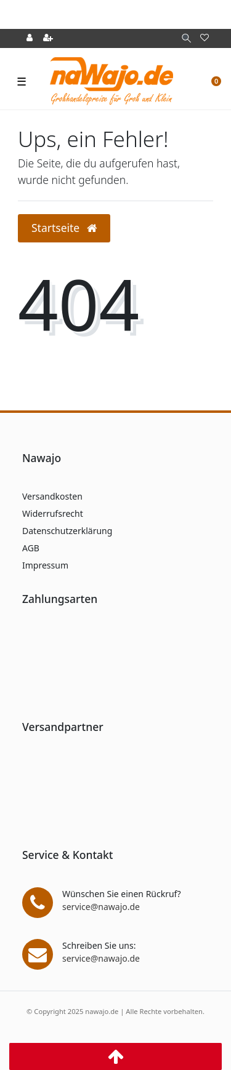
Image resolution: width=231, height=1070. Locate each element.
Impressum (45, 565)
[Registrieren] (48, 38)
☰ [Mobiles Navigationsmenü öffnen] (21, 81)
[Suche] (186, 38)
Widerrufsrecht (52, 513)
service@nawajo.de (101, 906)
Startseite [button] (64, 227)
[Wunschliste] (204, 38)
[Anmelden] (29, 38)
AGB (30, 548)
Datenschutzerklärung (67, 531)
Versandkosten (52, 496)
